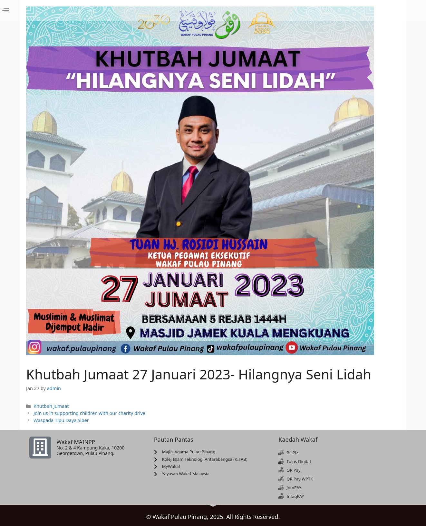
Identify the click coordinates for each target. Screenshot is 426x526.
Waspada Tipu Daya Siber (61, 420)
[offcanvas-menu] (5, 10)
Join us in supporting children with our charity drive (89, 413)
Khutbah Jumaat (51, 406)
